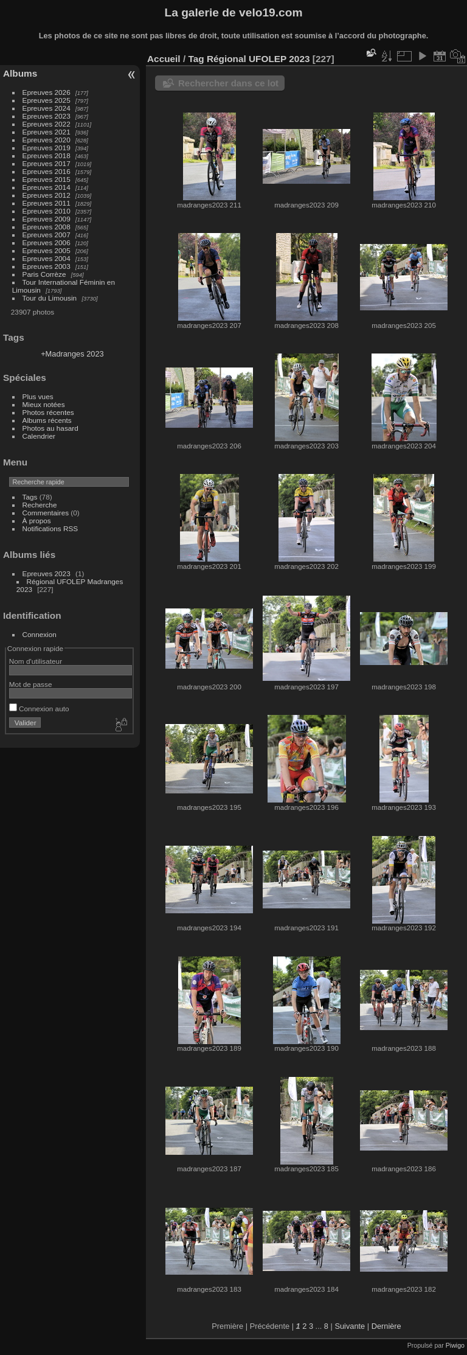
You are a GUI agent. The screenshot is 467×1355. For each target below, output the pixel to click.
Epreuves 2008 (46, 227)
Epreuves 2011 (46, 203)
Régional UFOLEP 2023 (258, 59)
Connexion (39, 634)
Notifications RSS (50, 528)
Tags (30, 497)
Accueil (164, 59)
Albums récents (47, 420)
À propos (36, 520)
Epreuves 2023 (46, 116)
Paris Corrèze (44, 274)
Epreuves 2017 (46, 163)
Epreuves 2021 (46, 132)
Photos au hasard (50, 428)
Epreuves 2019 (46, 148)
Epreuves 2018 (46, 155)
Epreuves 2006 (46, 242)
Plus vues (38, 396)
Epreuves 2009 (46, 219)
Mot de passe (30, 684)
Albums (20, 73)
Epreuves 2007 (46, 235)
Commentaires (45, 513)
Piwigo (455, 1345)
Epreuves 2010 (46, 211)
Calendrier (38, 436)
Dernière (386, 1326)
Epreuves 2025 (46, 100)
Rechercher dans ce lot (228, 83)
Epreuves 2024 (46, 108)
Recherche (39, 505)
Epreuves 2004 (46, 258)
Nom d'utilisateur (35, 661)
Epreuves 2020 (46, 140)
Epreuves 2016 (46, 171)
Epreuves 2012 (46, 195)
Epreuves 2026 (46, 92)
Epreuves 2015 (46, 179)
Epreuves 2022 (46, 124)
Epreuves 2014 (46, 187)
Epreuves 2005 (46, 250)
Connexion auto (39, 708)
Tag (196, 59)
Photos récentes (48, 412)
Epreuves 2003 (46, 266)
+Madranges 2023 (72, 353)
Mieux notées (43, 404)
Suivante (349, 1326)
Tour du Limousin (49, 298)
